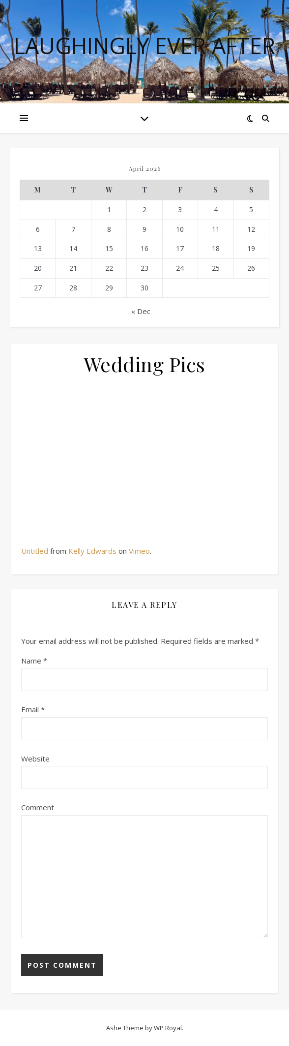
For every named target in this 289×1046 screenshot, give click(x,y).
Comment (37, 807)
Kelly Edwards (92, 551)
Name (34, 661)
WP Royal (168, 1027)
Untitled (34, 551)
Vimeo (139, 551)
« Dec (140, 311)
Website (35, 758)
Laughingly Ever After (144, 45)
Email (33, 709)
